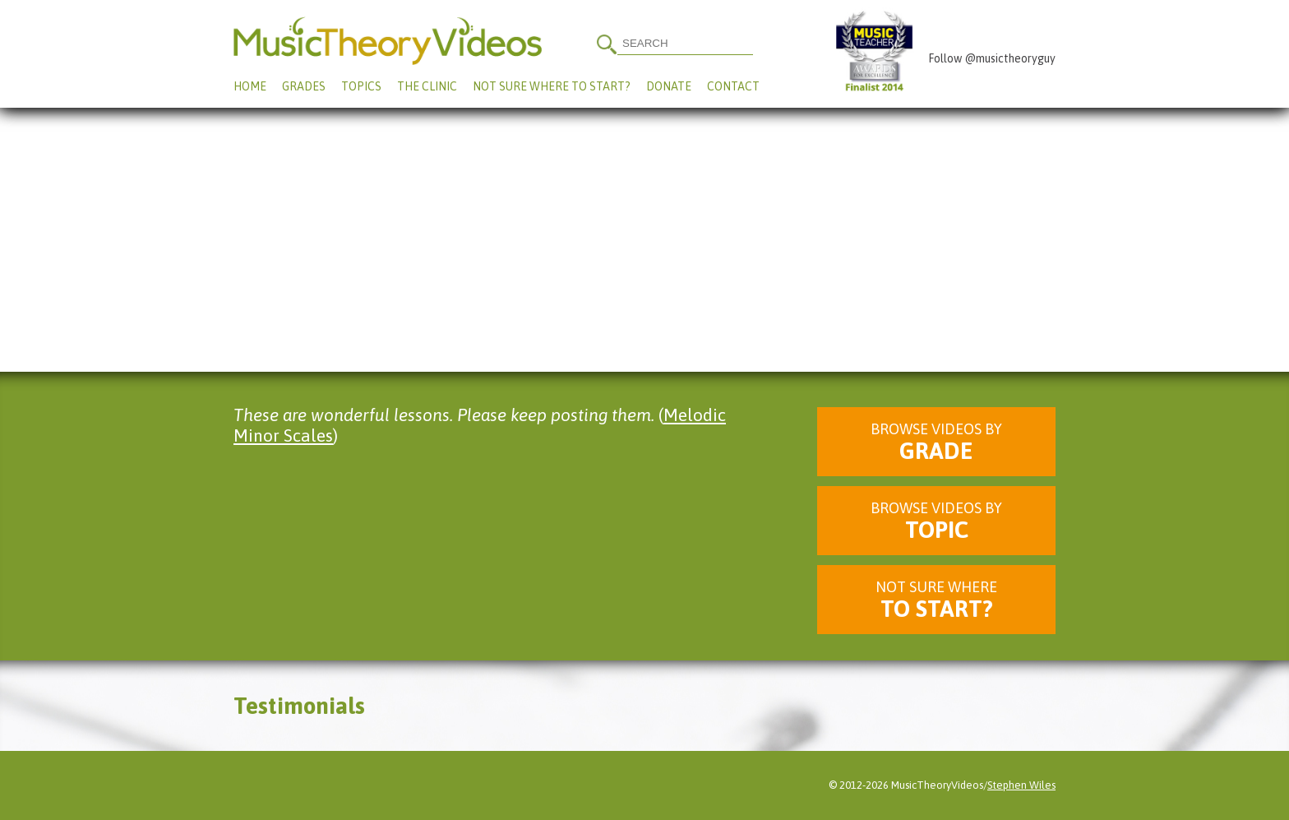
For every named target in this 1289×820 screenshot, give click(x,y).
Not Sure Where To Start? (552, 86)
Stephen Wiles (1021, 785)
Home (249, 86)
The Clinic (427, 86)
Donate (668, 86)
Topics (361, 86)
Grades (304, 86)
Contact (733, 86)
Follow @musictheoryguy (992, 58)
